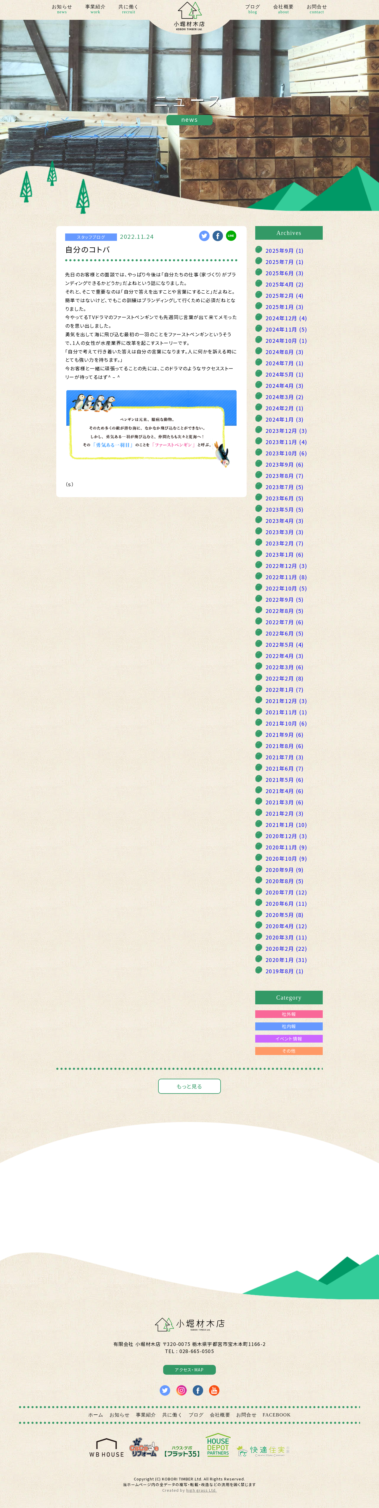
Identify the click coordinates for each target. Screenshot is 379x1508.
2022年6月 (285, 633)
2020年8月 (285, 881)
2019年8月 (285, 971)
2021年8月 (285, 746)
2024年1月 (285, 419)
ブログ (253, 9)
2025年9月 (285, 250)
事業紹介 (95, 9)
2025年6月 (285, 273)
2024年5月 (285, 374)
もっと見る (189, 1086)
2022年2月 (285, 678)
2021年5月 (285, 779)
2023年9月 (285, 464)
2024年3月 (285, 397)
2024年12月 (286, 318)
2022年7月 (285, 622)
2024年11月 (286, 329)
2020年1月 (286, 959)
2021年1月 (286, 824)
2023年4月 (285, 520)
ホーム (96, 1414)
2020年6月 (286, 903)
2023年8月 (285, 475)
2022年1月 (285, 689)
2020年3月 (286, 937)
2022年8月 (285, 610)
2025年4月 (285, 284)
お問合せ (317, 9)
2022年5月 (285, 644)
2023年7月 (285, 487)
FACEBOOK (277, 1414)
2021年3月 (285, 802)
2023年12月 (286, 430)
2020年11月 (286, 847)
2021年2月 (285, 813)
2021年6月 (285, 768)
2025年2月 (285, 295)
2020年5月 (285, 914)
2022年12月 (286, 565)
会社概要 (283, 9)
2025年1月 (285, 306)
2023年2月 (285, 543)
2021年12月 (286, 701)
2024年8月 (285, 352)
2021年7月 (285, 757)
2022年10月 (286, 588)
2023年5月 (285, 509)
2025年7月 (285, 261)
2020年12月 (286, 836)
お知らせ (62, 9)
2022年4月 (285, 655)
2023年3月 (285, 532)
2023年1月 (285, 554)
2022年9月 (285, 599)
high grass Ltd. (201, 1490)
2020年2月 (286, 948)
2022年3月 (285, 667)
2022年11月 (286, 577)
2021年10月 (286, 723)
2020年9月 (285, 869)
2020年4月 (286, 926)
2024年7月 (285, 363)
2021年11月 (286, 712)
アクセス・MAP (189, 1370)
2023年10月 (286, 453)
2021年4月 (285, 791)
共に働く (128, 9)
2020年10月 (286, 858)
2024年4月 (285, 385)
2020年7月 (286, 892)
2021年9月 (285, 734)
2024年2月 (285, 408)
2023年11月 (286, 442)
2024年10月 (286, 340)
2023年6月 (285, 498)
